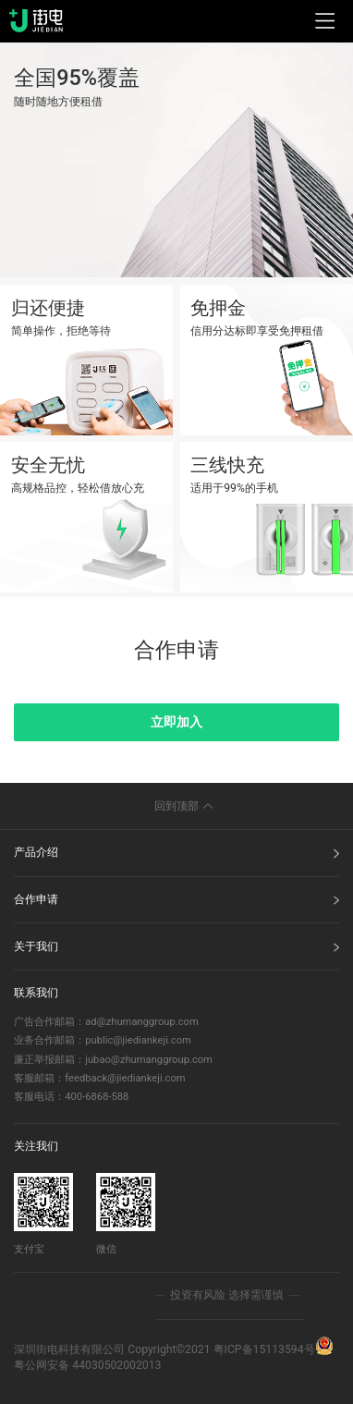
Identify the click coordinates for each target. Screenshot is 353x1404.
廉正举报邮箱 (44, 1060)
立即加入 (176, 721)
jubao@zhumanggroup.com (149, 1060)
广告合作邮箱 (44, 1022)
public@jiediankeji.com (138, 1040)
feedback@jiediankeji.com (125, 1078)
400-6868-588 (96, 1097)
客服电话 (34, 1097)
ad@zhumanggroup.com (141, 1022)
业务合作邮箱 (44, 1040)
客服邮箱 (34, 1078)
